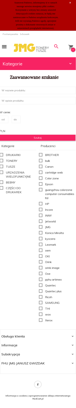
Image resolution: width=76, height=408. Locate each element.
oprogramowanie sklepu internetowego (49, 395)
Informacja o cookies (16, 395)
